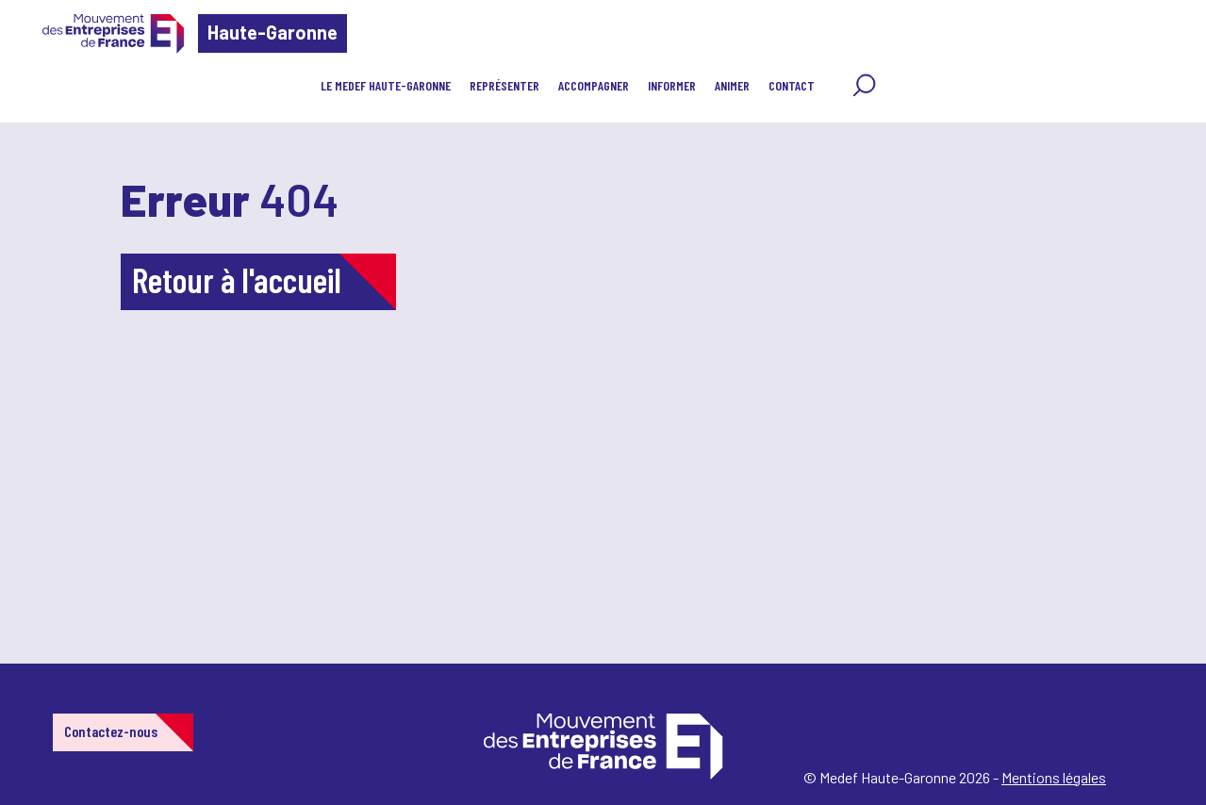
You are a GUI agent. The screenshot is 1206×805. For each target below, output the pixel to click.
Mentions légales (1053, 777)
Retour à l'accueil (236, 279)
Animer (732, 85)
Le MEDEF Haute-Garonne (386, 85)
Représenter (504, 85)
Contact (791, 85)
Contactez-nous (110, 731)
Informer (672, 85)
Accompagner (593, 85)
